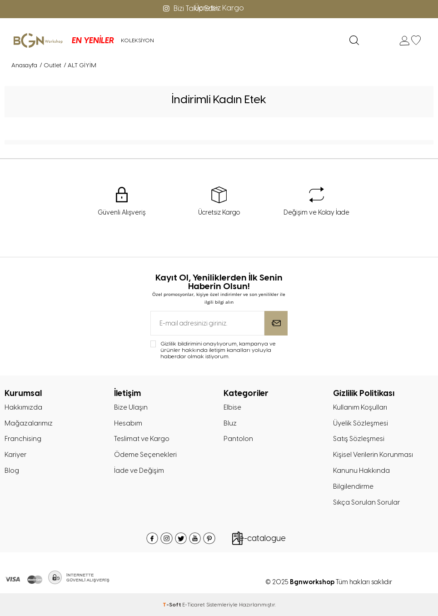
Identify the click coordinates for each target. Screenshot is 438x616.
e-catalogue (262, 538)
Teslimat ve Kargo (141, 439)
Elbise (232, 407)
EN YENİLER (92, 40)
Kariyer (15, 455)
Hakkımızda (23, 407)
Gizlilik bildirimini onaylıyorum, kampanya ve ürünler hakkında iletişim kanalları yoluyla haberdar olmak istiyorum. (218, 350)
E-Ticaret (193, 604)
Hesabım (128, 423)
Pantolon (238, 439)
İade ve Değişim (139, 470)
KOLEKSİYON (137, 40)
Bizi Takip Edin (190, 8)
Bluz (230, 423)
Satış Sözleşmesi (358, 439)
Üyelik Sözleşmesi (360, 423)
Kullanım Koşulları (360, 407)
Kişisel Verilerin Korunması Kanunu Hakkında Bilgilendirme (373, 471)
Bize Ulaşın (131, 407)
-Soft (172, 604)
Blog (12, 470)
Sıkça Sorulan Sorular (366, 502)
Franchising (23, 439)
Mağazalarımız (29, 423)
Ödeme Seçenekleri (145, 455)
